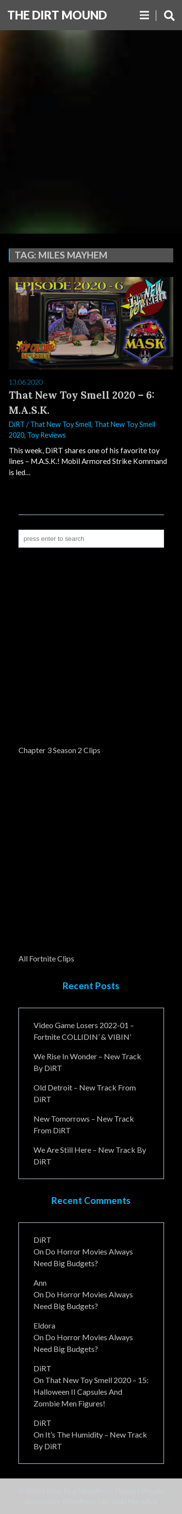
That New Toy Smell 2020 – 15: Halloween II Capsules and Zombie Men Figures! (91, 1391)
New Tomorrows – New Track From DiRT (83, 1124)
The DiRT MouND (57, 15)
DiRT (17, 424)
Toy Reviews (46, 435)
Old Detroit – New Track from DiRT (84, 1093)
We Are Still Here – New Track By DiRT (89, 1155)
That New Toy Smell (60, 424)
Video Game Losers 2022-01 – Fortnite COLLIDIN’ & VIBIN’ (83, 1030)
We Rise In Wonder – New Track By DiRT (87, 1062)
